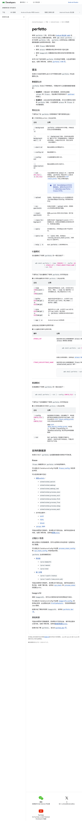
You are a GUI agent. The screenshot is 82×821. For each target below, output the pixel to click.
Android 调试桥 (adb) (63, 35)
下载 (3, 12)
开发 (47, 22)
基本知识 (22, 2)
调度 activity (40, 478)
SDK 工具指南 (65, 22)
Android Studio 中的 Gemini (30, 12)
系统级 (38, 558)
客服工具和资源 (49, 12)
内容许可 (46, 637)
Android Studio (73, 2)
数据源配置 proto (61, 624)
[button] (11, 17)
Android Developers (37, 22)
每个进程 (39, 572)
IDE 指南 (13, 12)
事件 (40, 527)
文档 (57, 62)
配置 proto (55, 533)
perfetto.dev (60, 628)
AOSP (64, 419)
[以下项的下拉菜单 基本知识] (28, 2)
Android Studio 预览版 (67, 12)
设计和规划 (36, 2)
